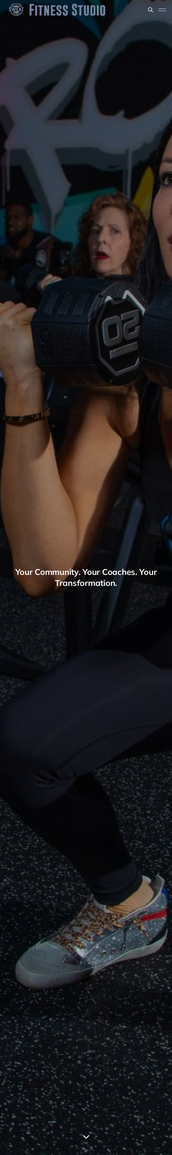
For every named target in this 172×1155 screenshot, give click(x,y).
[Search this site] (150, 9)
